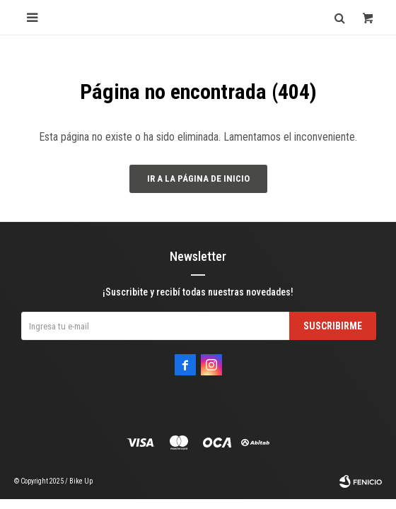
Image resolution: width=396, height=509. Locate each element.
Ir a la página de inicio (198, 178)
